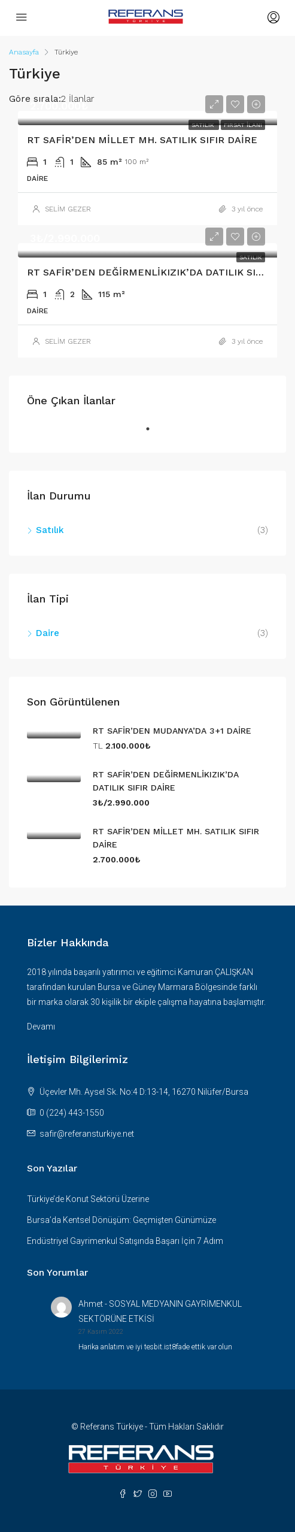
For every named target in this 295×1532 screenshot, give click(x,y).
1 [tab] (154, 434)
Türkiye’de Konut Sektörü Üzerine (88, 1199)
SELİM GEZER (68, 209)
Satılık (50, 530)
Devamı (41, 1026)
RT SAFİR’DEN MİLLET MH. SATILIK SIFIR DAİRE (142, 140)
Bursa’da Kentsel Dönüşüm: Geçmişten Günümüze (121, 1220)
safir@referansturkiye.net (86, 1134)
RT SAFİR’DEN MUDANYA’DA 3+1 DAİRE (172, 730)
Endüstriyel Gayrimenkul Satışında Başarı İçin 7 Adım (125, 1241)
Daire (47, 633)
